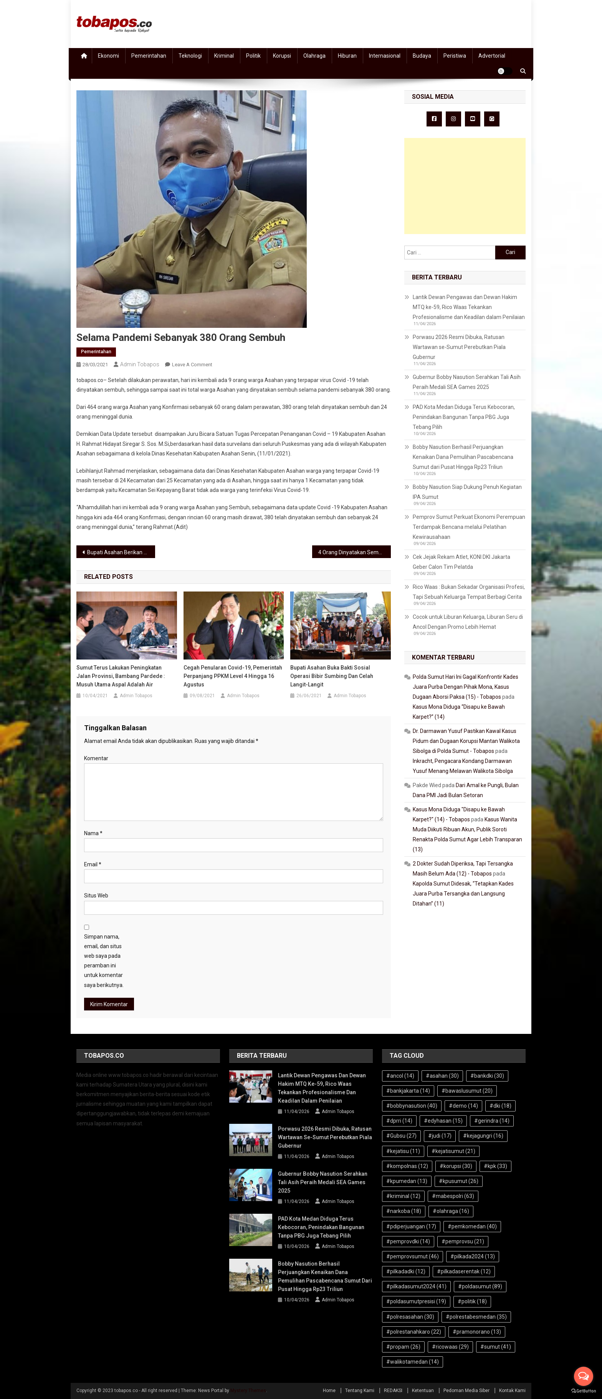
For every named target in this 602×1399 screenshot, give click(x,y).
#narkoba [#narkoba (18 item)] (403, 1211)
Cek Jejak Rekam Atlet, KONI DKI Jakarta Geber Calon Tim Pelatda (461, 562)
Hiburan (347, 56)
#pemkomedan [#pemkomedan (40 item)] (472, 1226)
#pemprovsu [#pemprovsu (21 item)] (463, 1241)
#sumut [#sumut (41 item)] (495, 1347)
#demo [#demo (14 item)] (463, 1106)
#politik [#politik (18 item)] (472, 1301)
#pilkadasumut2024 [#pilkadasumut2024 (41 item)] (416, 1286)
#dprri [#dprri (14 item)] (399, 1121)
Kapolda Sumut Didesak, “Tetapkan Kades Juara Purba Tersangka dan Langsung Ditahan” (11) (463, 894)
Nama (93, 833)
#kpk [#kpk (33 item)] (495, 1166)
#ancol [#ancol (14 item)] (400, 1076)
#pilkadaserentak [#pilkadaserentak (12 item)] (464, 1271)
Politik (253, 56)
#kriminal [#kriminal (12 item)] (403, 1196)
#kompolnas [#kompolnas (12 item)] (407, 1166)
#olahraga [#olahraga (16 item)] (451, 1211)
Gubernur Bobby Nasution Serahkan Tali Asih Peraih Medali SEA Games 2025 (467, 382)
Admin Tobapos (139, 364)
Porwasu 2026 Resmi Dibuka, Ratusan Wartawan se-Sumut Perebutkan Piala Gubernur (459, 347)
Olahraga (314, 56)
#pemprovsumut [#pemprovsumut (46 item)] (412, 1256)
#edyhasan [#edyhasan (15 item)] (443, 1121)
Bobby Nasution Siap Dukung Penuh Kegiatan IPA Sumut (467, 492)
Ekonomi (108, 56)
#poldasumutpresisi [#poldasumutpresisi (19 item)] (416, 1301)
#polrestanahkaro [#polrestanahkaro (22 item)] (413, 1332)
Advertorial (491, 56)
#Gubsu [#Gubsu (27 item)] (401, 1136)
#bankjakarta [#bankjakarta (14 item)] (408, 1091)
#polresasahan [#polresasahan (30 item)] (410, 1317)
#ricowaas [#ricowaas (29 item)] (450, 1347)
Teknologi (190, 56)
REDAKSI (393, 1390)
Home (329, 1390)
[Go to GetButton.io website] (583, 1391)
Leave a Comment (192, 364)
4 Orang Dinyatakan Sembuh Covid (354, 552)
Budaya (422, 56)
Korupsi (282, 56)
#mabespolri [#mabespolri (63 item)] (453, 1196)
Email (92, 864)
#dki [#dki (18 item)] (500, 1106)
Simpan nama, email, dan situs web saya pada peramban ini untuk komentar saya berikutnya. (104, 961)
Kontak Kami (512, 1390)
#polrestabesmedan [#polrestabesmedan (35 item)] (476, 1317)
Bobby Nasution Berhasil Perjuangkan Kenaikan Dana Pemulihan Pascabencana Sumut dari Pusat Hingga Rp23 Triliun (463, 457)
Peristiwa (454, 56)
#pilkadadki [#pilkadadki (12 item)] (405, 1271)
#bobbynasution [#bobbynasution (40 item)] (411, 1106)
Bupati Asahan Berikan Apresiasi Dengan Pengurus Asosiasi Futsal (121, 552)
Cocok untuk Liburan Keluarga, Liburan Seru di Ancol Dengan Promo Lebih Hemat (468, 622)
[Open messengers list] (583, 1376)
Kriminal (224, 56)
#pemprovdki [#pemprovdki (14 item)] (408, 1241)
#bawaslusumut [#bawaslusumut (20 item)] (467, 1091)
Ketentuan (423, 1390)
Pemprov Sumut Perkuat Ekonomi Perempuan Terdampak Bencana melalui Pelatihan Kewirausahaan (469, 527)
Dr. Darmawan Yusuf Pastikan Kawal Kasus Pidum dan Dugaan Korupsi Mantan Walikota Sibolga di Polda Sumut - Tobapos (466, 741)
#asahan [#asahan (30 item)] (442, 1076)
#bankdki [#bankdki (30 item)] (487, 1076)
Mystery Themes (248, 1390)
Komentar (96, 758)
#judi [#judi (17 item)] (440, 1136)
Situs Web (96, 895)
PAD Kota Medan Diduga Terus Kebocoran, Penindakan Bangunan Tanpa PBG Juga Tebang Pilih (464, 417)
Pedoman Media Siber (466, 1390)
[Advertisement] (465, 186)
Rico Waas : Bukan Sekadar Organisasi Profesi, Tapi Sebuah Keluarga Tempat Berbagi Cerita (469, 592)
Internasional (384, 56)
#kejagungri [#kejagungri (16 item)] (483, 1136)
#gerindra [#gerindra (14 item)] (491, 1121)
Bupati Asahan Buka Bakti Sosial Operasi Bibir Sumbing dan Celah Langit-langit (331, 676)
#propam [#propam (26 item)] (403, 1347)
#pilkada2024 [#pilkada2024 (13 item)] (472, 1256)
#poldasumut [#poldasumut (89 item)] (480, 1286)
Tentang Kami (359, 1390)
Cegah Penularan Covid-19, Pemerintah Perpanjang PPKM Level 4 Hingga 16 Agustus (233, 676)
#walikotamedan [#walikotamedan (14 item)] (412, 1362)
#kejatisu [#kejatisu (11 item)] (403, 1151)
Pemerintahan (148, 56)
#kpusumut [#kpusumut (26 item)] (458, 1181)
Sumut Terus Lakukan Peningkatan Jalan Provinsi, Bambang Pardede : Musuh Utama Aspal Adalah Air (120, 676)
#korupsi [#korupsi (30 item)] (456, 1166)
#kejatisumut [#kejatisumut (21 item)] (453, 1151)
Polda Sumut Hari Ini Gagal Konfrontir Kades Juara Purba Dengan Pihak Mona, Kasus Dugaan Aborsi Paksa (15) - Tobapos (465, 687)
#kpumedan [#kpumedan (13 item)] (406, 1181)
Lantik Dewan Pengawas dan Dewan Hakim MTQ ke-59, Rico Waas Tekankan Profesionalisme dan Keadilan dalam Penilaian (469, 307)
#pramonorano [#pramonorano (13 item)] (477, 1332)
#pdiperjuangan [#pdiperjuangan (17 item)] (411, 1226)
